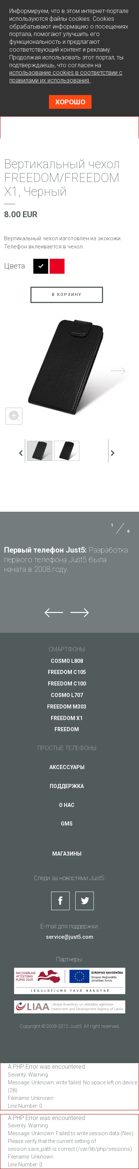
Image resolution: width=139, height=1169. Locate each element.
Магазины (67, 854)
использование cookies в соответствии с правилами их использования (65, 76)
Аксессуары (67, 767)
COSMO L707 (67, 695)
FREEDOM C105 (67, 672)
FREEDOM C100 (67, 684)
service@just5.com (69, 937)
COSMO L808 (67, 661)
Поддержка (67, 786)
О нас (67, 805)
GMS (67, 824)
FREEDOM (66, 729)
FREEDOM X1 (67, 718)
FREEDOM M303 (66, 707)
